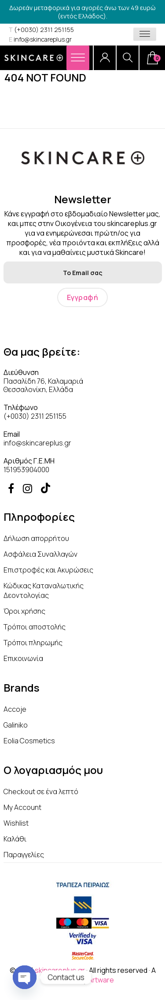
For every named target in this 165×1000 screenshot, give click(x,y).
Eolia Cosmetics (29, 741)
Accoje (15, 709)
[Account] (105, 58)
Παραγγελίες (24, 854)
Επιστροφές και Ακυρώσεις (48, 570)
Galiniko (16, 725)
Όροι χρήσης (24, 611)
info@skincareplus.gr (40, 39)
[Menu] (78, 57)
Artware (101, 980)
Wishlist (16, 823)
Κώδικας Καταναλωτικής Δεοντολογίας (44, 590)
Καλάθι (15, 839)
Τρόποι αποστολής (35, 627)
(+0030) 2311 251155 (41, 29)
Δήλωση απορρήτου (36, 538)
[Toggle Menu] (144, 34)
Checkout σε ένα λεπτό (41, 791)
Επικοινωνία (23, 658)
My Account (22, 807)
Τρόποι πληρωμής (33, 642)
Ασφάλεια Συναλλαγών (40, 554)
